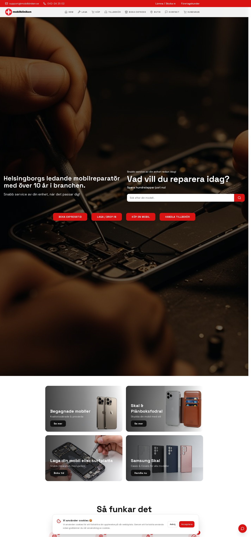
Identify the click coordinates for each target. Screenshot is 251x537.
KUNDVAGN (192, 12)
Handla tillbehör (177, 216)
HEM (69, 12)
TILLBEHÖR (112, 12)
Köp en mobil (141, 216)
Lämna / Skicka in (166, 3)
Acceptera (186, 524)
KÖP (96, 12)
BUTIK (155, 12)
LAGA (82, 12)
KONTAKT (172, 12)
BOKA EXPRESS (135, 12)
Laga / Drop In (106, 216)
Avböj (172, 524)
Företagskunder (190, 3)
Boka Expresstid (70, 216)
